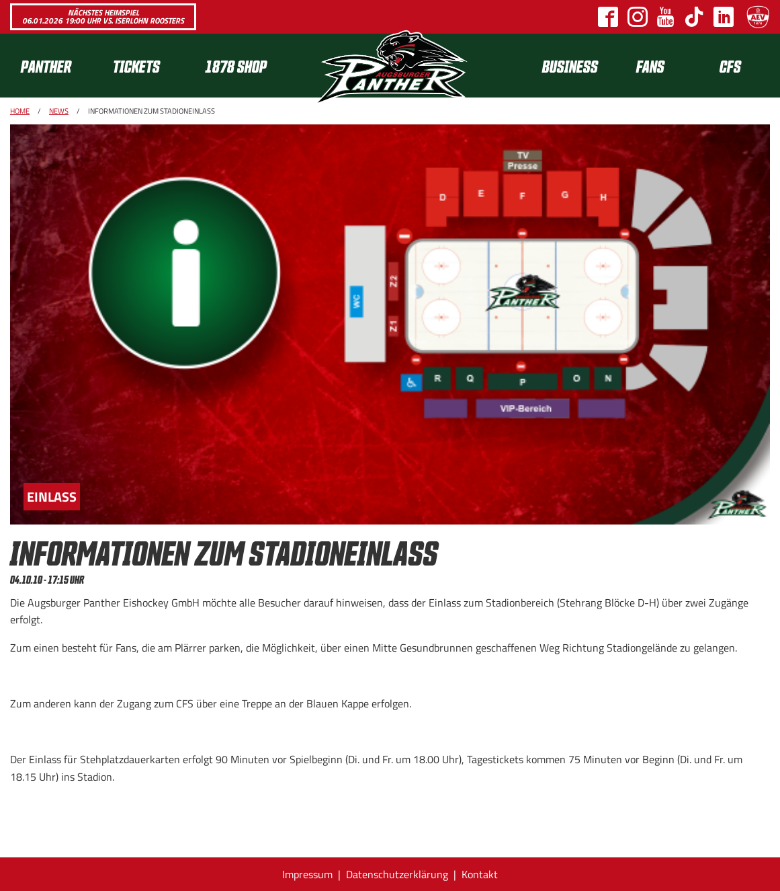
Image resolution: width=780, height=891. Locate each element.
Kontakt (480, 874)
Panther (46, 65)
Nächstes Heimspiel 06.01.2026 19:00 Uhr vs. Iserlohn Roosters (103, 16)
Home (20, 111)
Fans (650, 65)
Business (570, 65)
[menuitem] (56, 66)
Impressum (307, 874)
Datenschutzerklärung (397, 874)
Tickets (136, 65)
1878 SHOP (236, 65)
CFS (730, 65)
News (59, 111)
